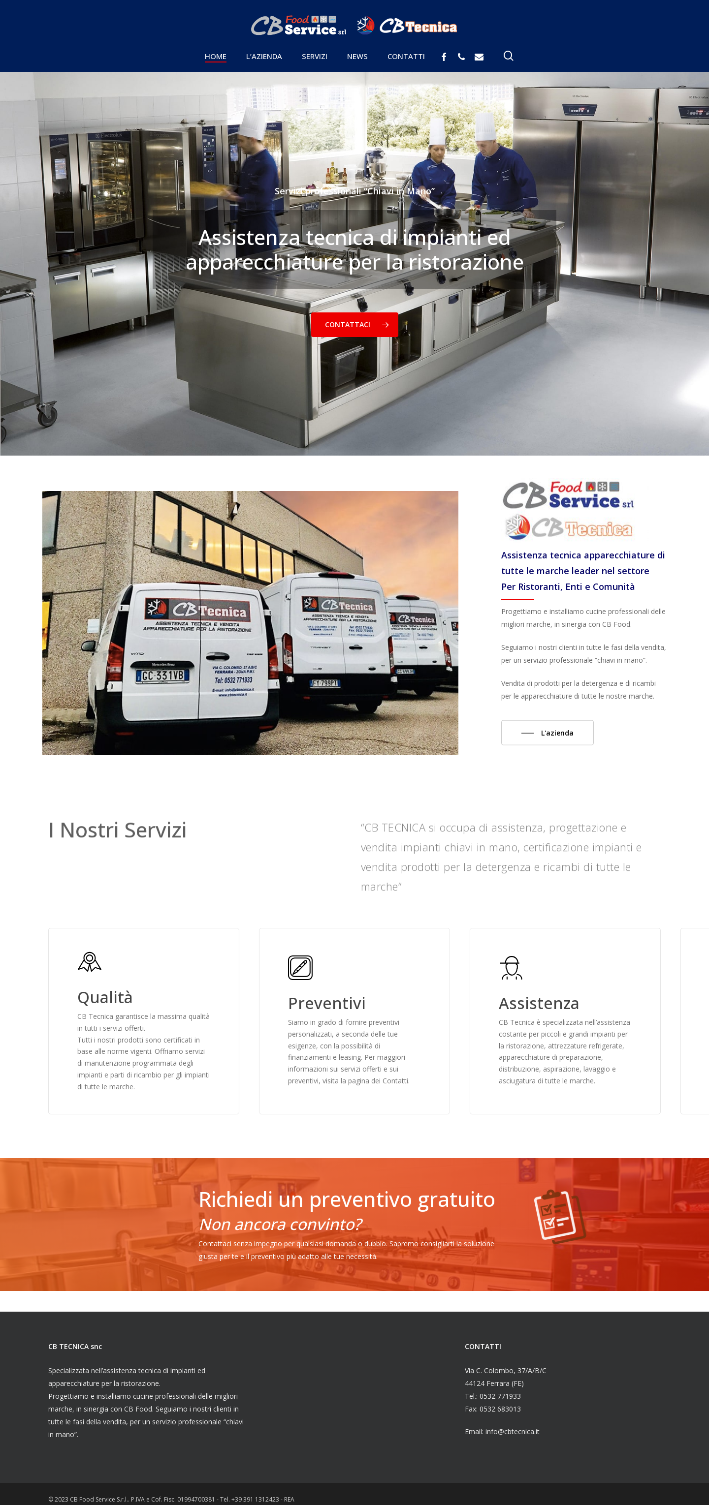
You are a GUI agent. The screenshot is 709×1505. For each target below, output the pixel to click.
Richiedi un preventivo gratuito (346, 1199)
